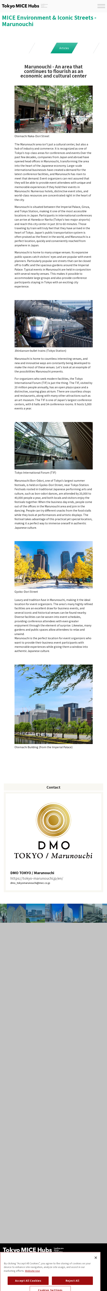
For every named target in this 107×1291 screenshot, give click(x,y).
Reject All (72, 1285)
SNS (85, 48)
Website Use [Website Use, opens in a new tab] (32, 1275)
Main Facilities (21, 48)
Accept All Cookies (28, 1285)
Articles (64, 48)
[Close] (96, 1262)
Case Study (43, 48)
